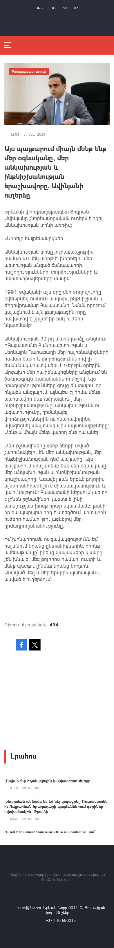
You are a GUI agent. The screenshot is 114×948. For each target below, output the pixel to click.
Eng (52, 8)
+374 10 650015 (61, 920)
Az (76, 8)
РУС (64, 8)
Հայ (39, 8)
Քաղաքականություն (29, 71)
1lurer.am (64, 879)
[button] (57, 586)
